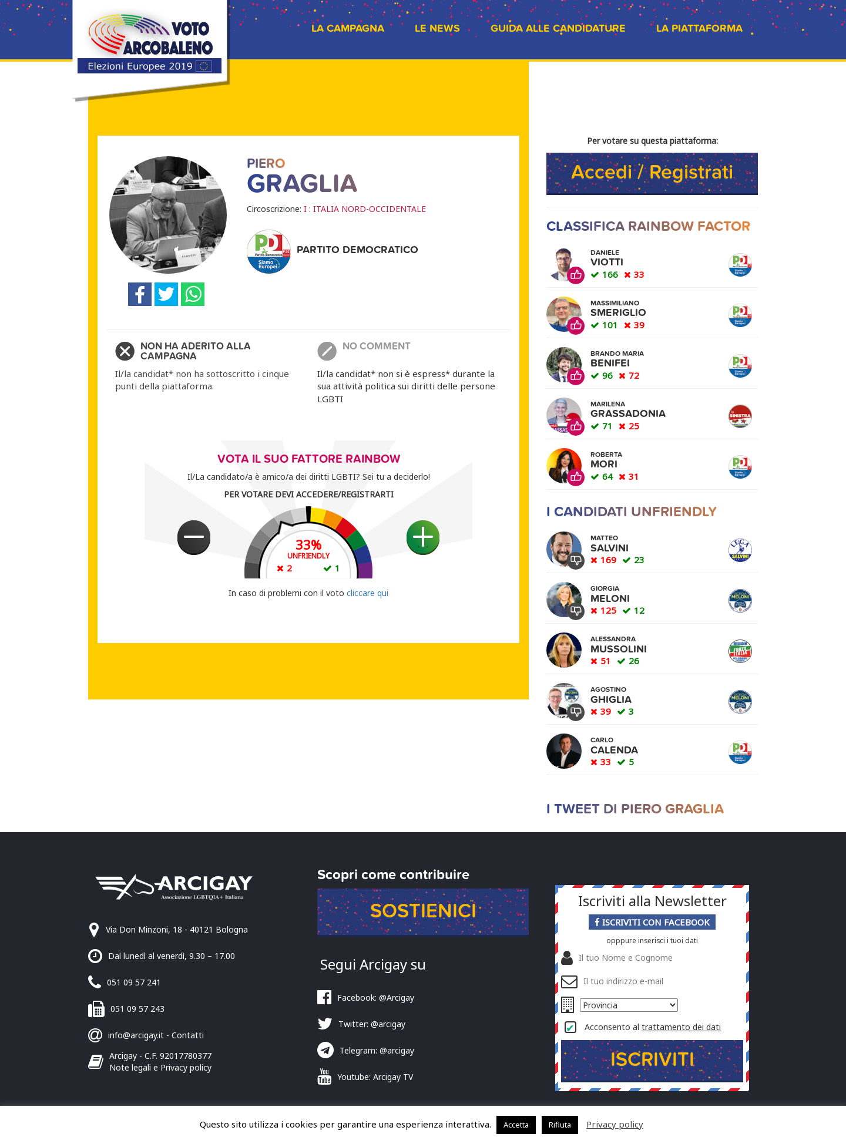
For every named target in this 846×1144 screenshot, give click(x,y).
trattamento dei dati (681, 1026)
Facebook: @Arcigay (375, 997)
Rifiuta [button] (560, 1124)
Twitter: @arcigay (371, 1023)
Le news (437, 28)
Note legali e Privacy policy (160, 1067)
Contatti (188, 1035)
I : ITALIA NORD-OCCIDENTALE (365, 208)
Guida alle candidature (558, 28)
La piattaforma (699, 28)
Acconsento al (653, 1026)
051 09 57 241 (134, 982)
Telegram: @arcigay (377, 1050)
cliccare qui (367, 592)
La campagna (347, 28)
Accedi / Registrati (652, 172)
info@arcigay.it (136, 1035)
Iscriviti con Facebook (652, 922)
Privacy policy (614, 1124)
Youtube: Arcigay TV (375, 1076)
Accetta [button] (516, 1124)
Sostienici (423, 911)
